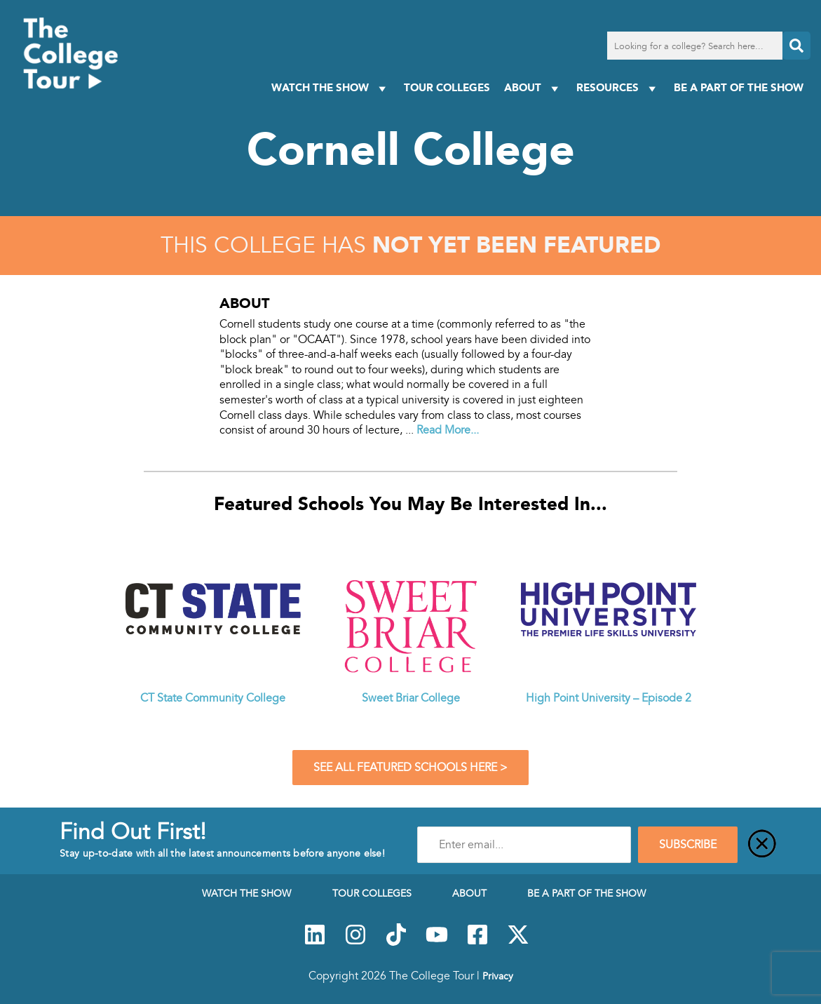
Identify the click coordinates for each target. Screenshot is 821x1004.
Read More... (447, 430)
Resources (618, 88)
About (533, 88)
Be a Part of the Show (738, 87)
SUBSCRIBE (688, 845)
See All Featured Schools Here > (410, 768)
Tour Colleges (447, 87)
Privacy (497, 976)
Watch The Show (330, 88)
